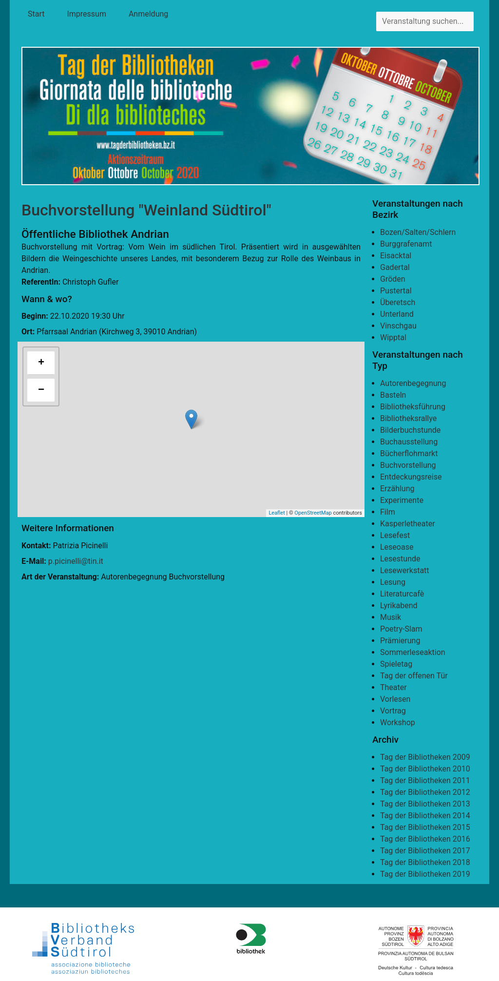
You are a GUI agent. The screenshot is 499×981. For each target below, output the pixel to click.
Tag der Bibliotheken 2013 (425, 803)
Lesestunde (400, 558)
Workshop (397, 722)
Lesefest (395, 535)
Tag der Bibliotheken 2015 (425, 827)
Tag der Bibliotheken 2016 (425, 839)
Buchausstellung (409, 441)
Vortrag (393, 710)
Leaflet (277, 513)
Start (36, 14)
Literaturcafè (402, 593)
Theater (393, 687)
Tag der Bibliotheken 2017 (425, 850)
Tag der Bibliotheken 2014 (425, 815)
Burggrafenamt (406, 244)
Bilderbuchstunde (410, 430)
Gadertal (395, 267)
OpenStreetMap (312, 513)
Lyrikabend (399, 605)
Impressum (86, 14)
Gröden (392, 279)
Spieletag (396, 664)
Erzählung (397, 488)
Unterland (397, 314)
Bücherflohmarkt (409, 453)
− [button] (41, 390)
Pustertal (396, 290)
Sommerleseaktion (412, 652)
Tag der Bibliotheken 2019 (425, 874)
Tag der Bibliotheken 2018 (425, 862)
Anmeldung (148, 14)
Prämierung (400, 640)
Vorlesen (395, 699)
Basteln (393, 395)
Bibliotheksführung (412, 406)
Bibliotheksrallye (408, 418)
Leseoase (396, 547)
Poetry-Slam (401, 629)
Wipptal (393, 337)
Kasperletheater (407, 523)
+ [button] (41, 363)
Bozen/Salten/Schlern (418, 232)
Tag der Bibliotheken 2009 (425, 757)
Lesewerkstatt (404, 570)
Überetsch (397, 302)
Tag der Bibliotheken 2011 (425, 780)
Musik (390, 617)
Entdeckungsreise (410, 476)
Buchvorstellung (408, 465)
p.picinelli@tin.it (75, 561)
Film (387, 512)
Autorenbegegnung (413, 383)
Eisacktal (395, 255)
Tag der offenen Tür (414, 675)
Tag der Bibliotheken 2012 (425, 792)
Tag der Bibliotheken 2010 (425, 768)
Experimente (401, 500)
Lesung (392, 582)
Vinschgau (398, 325)
